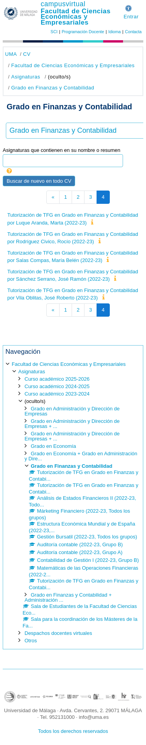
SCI (54, 31)
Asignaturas (25, 77)
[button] (128, 7)
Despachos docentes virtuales (58, 633)
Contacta (133, 31)
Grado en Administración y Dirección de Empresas (72, 411)
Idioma (114, 31)
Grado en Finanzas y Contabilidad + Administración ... (68, 597)
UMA (11, 54)
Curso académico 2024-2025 (57, 386)
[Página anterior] (52, 197)
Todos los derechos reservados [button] (73, 731)
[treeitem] (73, 501)
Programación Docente (83, 31)
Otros (31, 640)
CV (26, 54)
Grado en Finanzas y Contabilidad (52, 88)
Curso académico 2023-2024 (57, 394)
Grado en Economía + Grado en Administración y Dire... (81, 456)
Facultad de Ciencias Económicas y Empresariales (75, 16)
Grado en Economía (53, 446)
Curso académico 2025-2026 (57, 379)
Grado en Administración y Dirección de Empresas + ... (72, 423)
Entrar (131, 17)
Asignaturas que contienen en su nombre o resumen (61, 150)
